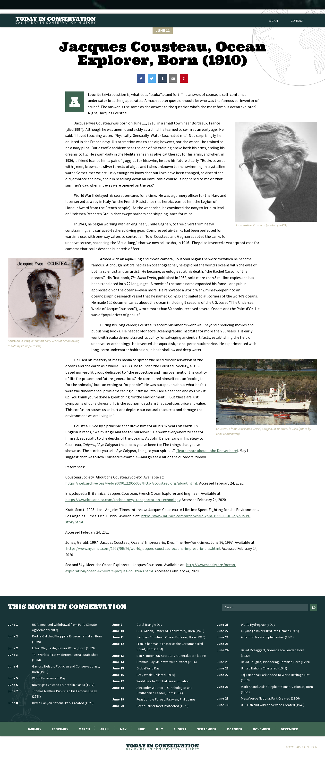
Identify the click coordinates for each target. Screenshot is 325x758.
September (206, 729)
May (123, 729)
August (180, 729)
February (60, 729)
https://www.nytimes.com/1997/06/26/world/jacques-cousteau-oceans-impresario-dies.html (143, 548)
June (141, 729)
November (261, 729)
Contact (297, 21)
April (105, 729)
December (289, 729)
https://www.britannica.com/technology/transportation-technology (122, 499)
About (273, 21)
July (159, 729)
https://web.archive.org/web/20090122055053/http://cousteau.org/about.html (131, 483)
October (234, 729)
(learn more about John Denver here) (207, 450)
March (84, 729)
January (34, 729)
